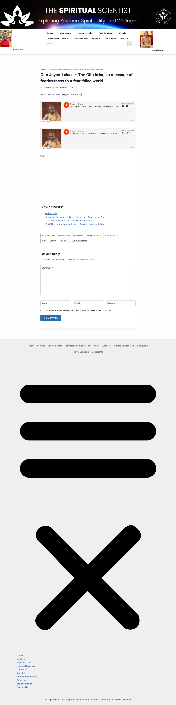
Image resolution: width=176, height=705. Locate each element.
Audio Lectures (55, 70)
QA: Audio (123, 33)
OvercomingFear (112, 235)
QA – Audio (94, 345)
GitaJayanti (78, 235)
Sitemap (95, 699)
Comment (47, 268)
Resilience (63, 241)
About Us (107, 345)
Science (51, 33)
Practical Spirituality (86, 33)
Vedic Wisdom (66, 33)
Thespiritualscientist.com (77, 699)
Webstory (105, 699)
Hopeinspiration (94, 235)
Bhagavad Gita (67, 70)
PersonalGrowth (49, 241)
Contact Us (124, 38)
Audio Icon (44, 70)
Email (77, 303)
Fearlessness (64, 235)
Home (31, 345)
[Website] (121, 303)
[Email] (88, 303)
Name (45, 303)
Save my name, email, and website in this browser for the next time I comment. (77, 310)
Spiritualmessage (79, 241)
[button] (88, 504)
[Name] (55, 303)
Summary (85, 70)
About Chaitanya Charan (58, 38)
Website (111, 303)
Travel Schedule (110, 38)
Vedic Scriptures (106, 33)
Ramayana (96, 38)
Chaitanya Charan (50, 87)
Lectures (77, 70)
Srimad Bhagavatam (80, 38)
